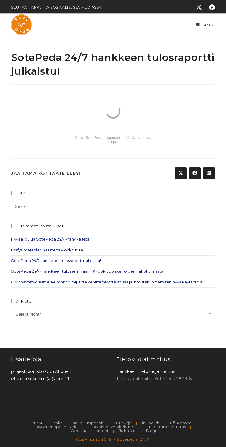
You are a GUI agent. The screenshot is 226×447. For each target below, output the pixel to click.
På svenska (180, 423)
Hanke (56, 423)
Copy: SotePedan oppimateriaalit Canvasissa (113, 137)
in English (150, 423)
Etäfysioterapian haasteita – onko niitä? (48, 250)
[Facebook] (210, 7)
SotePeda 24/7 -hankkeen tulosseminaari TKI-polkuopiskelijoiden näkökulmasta (87, 271)
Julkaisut (127, 430)
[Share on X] (181, 173)
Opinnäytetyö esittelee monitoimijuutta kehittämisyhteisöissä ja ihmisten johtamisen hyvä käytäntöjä (106, 282)
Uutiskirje (123, 423)
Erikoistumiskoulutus (166, 426)
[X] (198, 7)
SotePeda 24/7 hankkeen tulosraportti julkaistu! (56, 260)
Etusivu (37, 423)
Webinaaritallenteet (89, 430)
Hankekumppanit (86, 423)
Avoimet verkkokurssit (115, 426)
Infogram (112, 142)
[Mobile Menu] (205, 24)
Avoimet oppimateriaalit (59, 426)
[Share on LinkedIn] (209, 173)
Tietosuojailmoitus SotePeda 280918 (154, 378)
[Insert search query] (113, 206)
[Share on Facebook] (195, 173)
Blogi (151, 430)
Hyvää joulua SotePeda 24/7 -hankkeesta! (50, 239)
